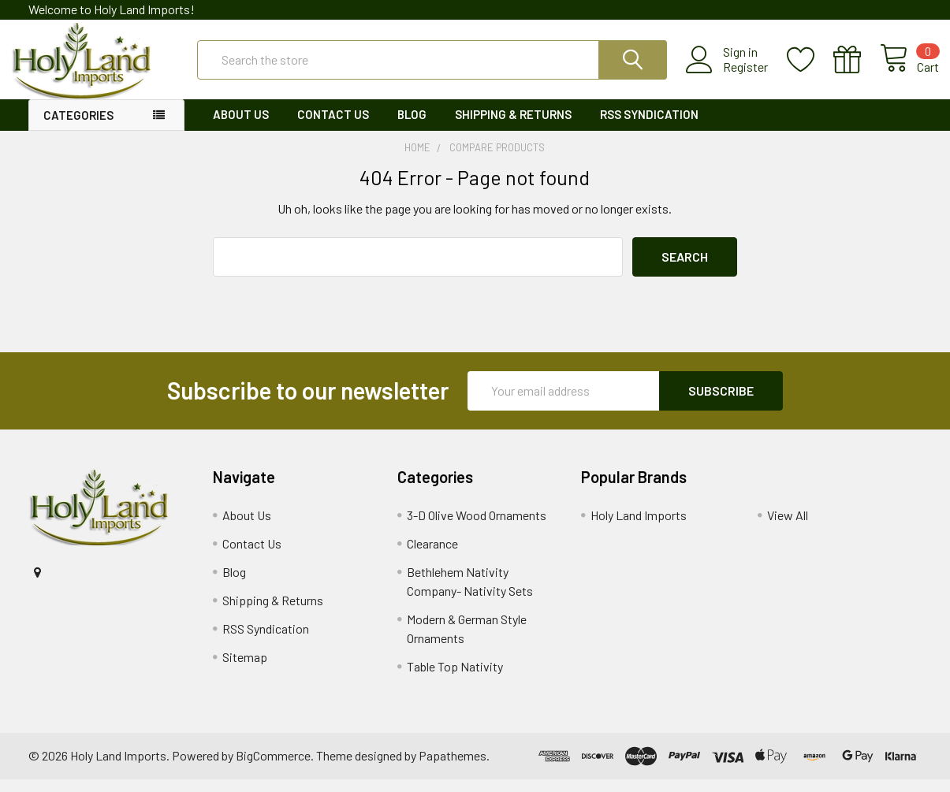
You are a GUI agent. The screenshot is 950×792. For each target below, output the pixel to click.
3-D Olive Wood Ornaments (476, 527)
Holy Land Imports (638, 527)
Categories (78, 128)
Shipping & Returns (513, 127)
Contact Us (333, 127)
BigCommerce (273, 768)
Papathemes (452, 768)
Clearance (432, 555)
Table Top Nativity (455, 678)
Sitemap (244, 669)
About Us (241, 127)
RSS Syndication (649, 127)
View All (787, 527)
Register (728, 75)
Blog (412, 127)
